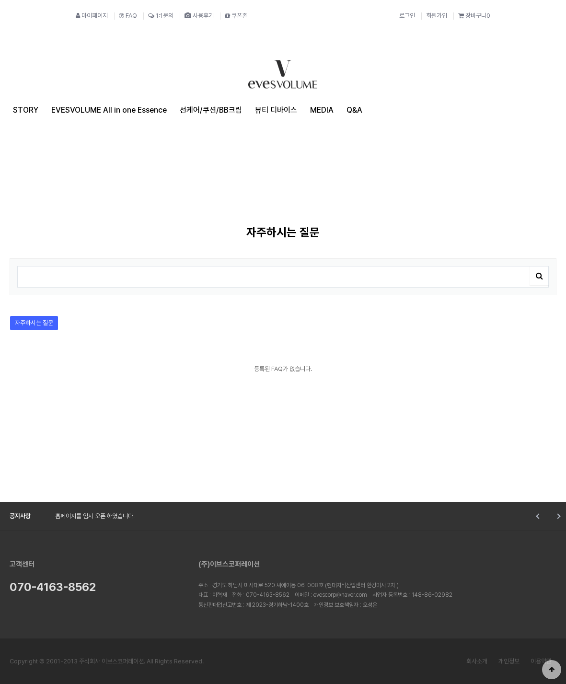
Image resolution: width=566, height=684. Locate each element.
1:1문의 (160, 15)
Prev (538, 516)
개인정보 (509, 661)
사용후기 (199, 15)
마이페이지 (92, 15)
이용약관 (541, 661)
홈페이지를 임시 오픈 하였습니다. (95, 516)
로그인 (407, 15)
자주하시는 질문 (31, 321)
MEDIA (322, 110)
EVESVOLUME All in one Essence (109, 110)
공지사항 (20, 516)
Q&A (354, 110)
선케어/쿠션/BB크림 (211, 110)
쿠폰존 (236, 15)
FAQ (128, 15)
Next (557, 516)
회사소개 (476, 661)
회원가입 (436, 15)
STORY (25, 110)
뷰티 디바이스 (276, 110)
